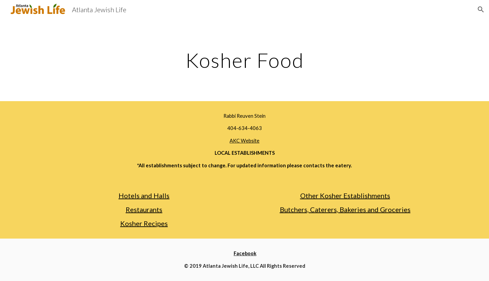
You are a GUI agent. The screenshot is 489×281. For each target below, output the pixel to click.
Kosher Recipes (144, 223)
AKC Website (244, 141)
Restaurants (144, 209)
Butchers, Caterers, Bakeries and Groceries (345, 209)
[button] (481, 9)
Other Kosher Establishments (345, 195)
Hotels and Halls (144, 195)
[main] (244, 60)
